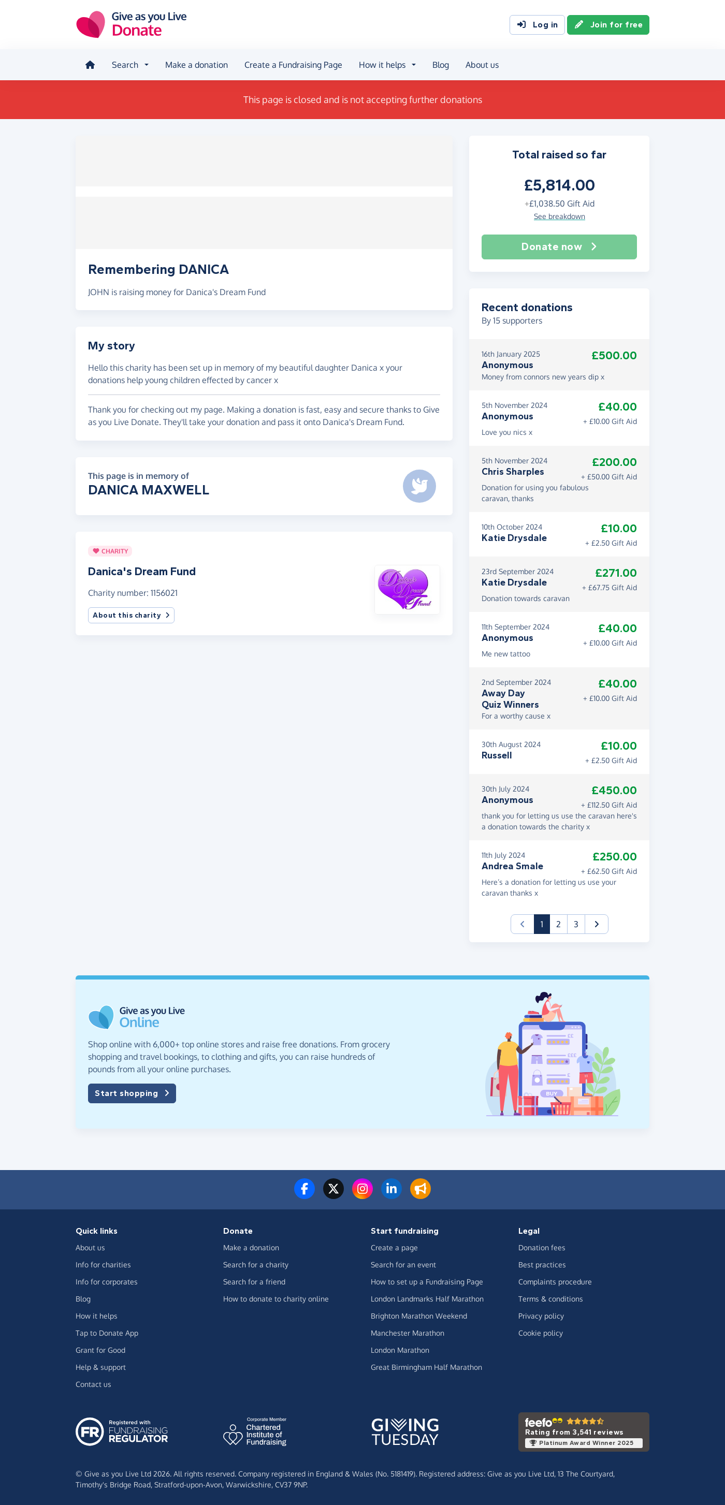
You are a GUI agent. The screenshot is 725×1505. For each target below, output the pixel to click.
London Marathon (400, 1349)
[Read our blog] (420, 1194)
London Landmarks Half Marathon (427, 1297)
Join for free (608, 25)
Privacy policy (541, 1314)
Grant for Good (100, 1349)
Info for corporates (107, 1280)
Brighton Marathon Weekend (419, 1314)
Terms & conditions (550, 1297)
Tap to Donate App (107, 1331)
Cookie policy (540, 1331)
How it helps (97, 1314)
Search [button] (124, 64)
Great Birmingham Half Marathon (426, 1366)
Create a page (394, 1246)
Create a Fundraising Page (292, 64)
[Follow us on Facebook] (304, 1194)
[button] (407, 584)
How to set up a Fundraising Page (427, 1280)
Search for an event (403, 1263)
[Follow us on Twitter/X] (333, 1194)
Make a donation (195, 64)
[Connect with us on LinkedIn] (391, 1194)
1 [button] (545, 922)
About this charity (131, 611)
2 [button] (558, 923)
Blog (439, 64)
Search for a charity (255, 1263)
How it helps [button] (381, 64)
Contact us (93, 1383)
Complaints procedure (555, 1280)
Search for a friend (254, 1280)
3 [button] (576, 923)
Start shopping (132, 1092)
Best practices (542, 1263)
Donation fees (542, 1246)
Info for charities (103, 1263)
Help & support (101, 1366)
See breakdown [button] (559, 214)
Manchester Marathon (407, 1331)
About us (481, 64)
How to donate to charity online (276, 1297)
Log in (537, 25)
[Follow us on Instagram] (362, 1194)
